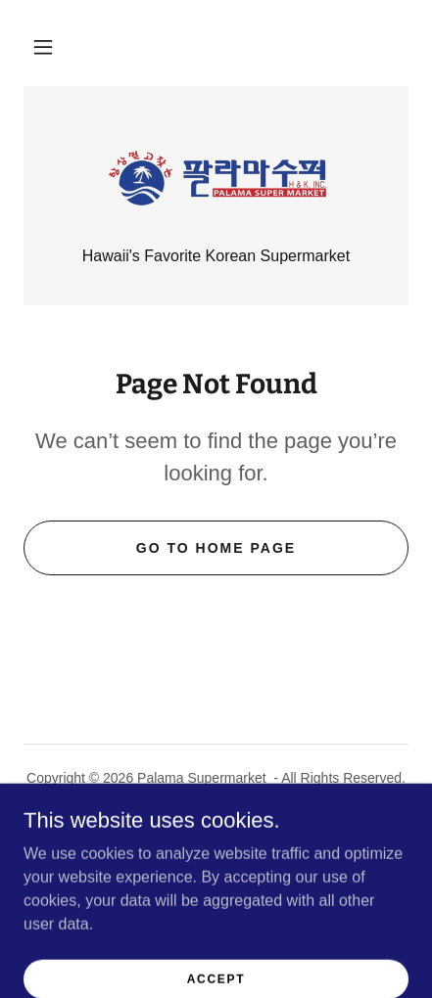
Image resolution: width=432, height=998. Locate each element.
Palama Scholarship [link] (216, 824)
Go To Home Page (216, 548)
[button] (43, 47)
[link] (216, 178)
